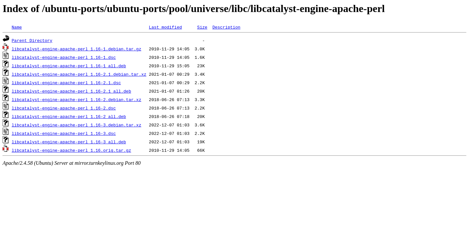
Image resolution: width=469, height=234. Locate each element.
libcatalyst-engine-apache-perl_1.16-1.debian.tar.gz (76, 49)
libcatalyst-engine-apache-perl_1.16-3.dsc (64, 133)
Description (226, 27)
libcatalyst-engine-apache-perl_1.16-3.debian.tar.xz (76, 125)
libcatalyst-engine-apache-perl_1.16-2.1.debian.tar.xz (79, 74)
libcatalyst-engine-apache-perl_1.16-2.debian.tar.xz (76, 99)
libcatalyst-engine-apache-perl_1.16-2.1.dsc (66, 82)
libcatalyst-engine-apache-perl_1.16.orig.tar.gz (71, 150)
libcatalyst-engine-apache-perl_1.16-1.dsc (64, 57)
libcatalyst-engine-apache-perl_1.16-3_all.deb (69, 142)
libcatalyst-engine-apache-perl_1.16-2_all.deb (69, 116)
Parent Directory (32, 40)
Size (202, 27)
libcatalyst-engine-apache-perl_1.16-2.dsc (64, 108)
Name (17, 27)
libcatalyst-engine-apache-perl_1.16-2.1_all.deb (71, 91)
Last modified (165, 27)
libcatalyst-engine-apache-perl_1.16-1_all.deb (69, 66)
